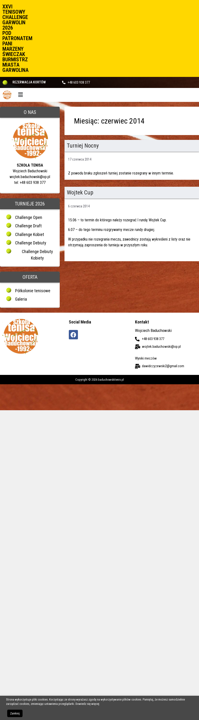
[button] (20, 94)
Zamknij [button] (15, 713)
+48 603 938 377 (79, 82)
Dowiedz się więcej (87, 704)
